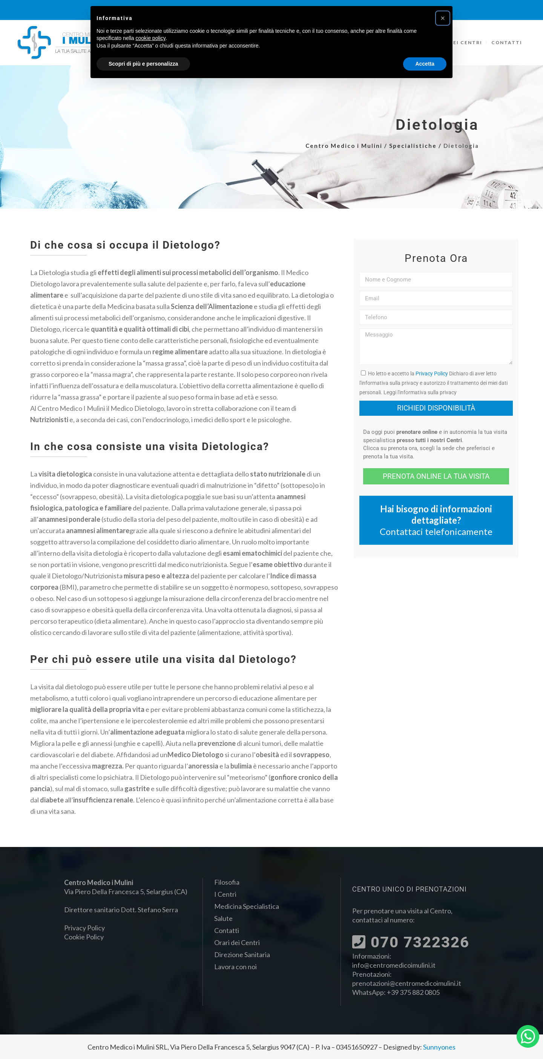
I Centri (225, 894)
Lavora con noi (235, 966)
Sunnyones (439, 1047)
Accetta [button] (424, 64)
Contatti (226, 930)
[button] (443, 18)
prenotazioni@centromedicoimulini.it (406, 983)
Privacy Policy (432, 373)
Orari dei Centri (237, 942)
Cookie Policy (84, 937)
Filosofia (226, 882)
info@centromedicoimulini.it (394, 965)
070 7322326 (410, 942)
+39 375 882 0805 (413, 992)
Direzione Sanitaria (242, 954)
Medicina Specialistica (246, 906)
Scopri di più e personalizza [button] (143, 64)
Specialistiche (413, 145)
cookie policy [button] (151, 38)
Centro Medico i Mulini (343, 145)
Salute (223, 918)
